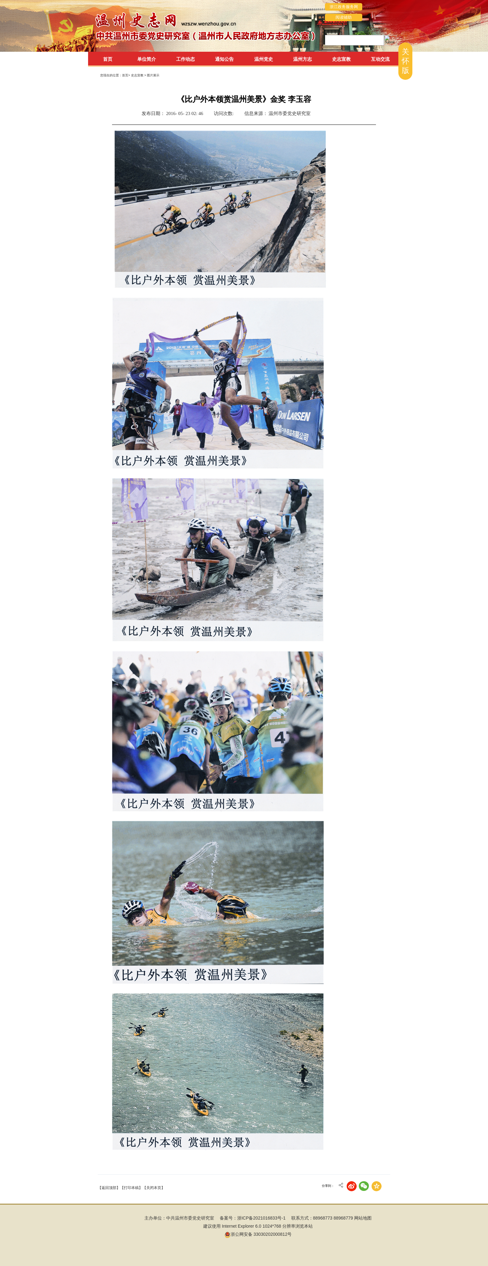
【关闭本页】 (154, 1188)
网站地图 (363, 1218)
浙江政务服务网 (344, 6)
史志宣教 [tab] (341, 59)
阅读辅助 (344, 17)
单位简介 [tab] (146, 59)
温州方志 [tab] (302, 59)
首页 (107, 59)
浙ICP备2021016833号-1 (261, 1218)
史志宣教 (137, 75)
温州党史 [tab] (263, 59)
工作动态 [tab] (185, 59)
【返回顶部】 (109, 1188)
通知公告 (224, 59)
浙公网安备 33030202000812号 (258, 1234)
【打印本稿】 (131, 1188)
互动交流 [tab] (380, 59)
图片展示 (153, 75)
